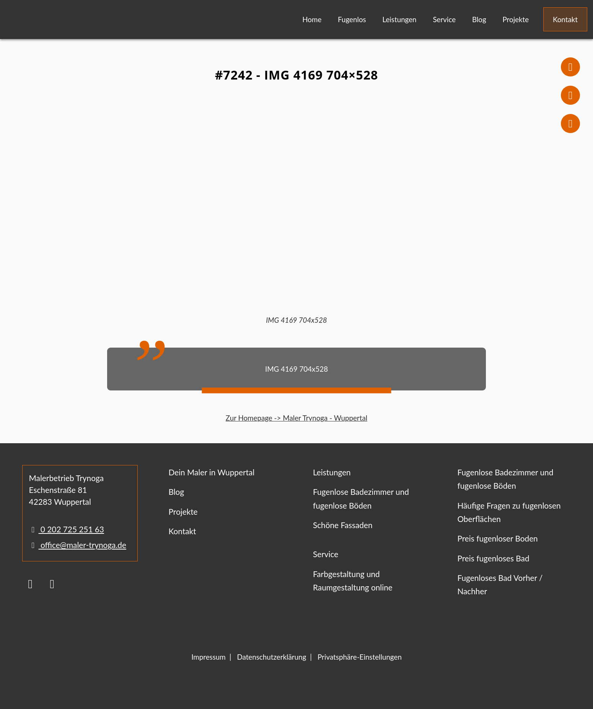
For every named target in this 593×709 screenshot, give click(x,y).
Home (311, 19)
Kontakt (565, 19)
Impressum (208, 656)
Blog (479, 19)
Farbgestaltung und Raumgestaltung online (353, 580)
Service (444, 19)
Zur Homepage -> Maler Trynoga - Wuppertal (296, 417)
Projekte (515, 19)
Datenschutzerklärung (271, 656)
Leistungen (399, 19)
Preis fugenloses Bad (493, 558)
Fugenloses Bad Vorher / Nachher (499, 584)
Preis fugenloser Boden (497, 538)
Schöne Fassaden (343, 525)
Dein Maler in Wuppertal (211, 472)
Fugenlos (352, 19)
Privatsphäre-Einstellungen (360, 656)
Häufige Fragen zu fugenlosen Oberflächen (508, 512)
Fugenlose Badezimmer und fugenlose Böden (361, 498)
